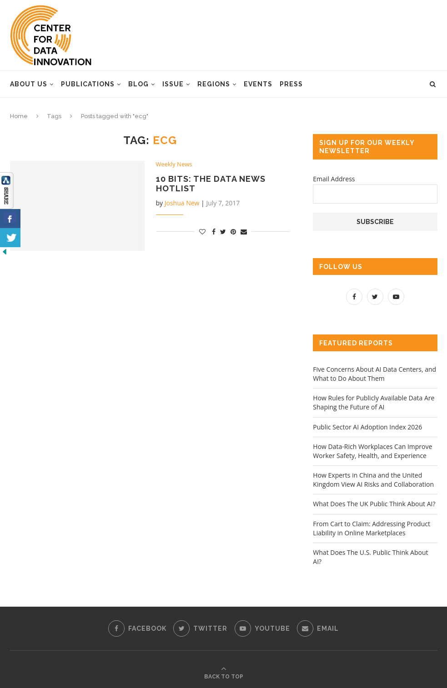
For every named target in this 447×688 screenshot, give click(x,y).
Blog (138, 84)
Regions (213, 84)
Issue (173, 84)
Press (291, 84)
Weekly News (174, 164)
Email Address (334, 178)
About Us (28, 84)
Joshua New (182, 203)
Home (19, 116)
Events (258, 84)
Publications (88, 84)
